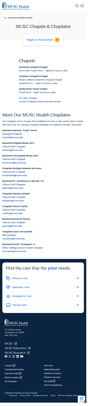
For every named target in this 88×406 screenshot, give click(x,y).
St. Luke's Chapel (28, 98)
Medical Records (52, 369)
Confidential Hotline (14, 369)
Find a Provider (13, 373)
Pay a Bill (49, 381)
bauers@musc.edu (12, 150)
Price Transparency (53, 385)
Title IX (53, 395)
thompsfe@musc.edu (14, 251)
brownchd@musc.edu (14, 162)
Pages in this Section (43, 39)
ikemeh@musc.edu (12, 188)
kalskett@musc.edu (13, 200)
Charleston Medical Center (20, 18)
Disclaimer (13, 395)
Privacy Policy (25, 395)
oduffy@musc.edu (12, 213)
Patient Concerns (52, 377)
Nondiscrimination (40, 395)
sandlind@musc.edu (13, 238)
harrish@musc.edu (12, 137)
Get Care (48, 365)
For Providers (11, 381)
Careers (10, 365)
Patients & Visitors (52, 373)
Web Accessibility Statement (70, 395)
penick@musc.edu (12, 226)
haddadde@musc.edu (14, 175)
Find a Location (13, 377)
